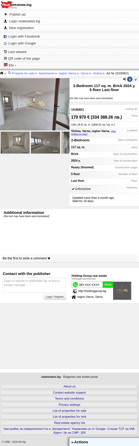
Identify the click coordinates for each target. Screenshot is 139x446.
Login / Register (55, 296)
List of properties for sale (69, 410)
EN (10, 65)
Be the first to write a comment (26, 258)
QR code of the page (22, 58)
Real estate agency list (69, 423)
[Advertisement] (35, 180)
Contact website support (69, 392)
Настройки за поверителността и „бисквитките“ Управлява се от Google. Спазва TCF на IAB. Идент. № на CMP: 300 (69, 430)
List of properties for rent (69, 416)
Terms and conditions (69, 398)
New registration (19, 28)
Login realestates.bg (22, 21)
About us (69, 386)
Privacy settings (69, 404)
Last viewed (15, 52)
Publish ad (15, 14)
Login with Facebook (22, 36)
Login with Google (20, 43)
